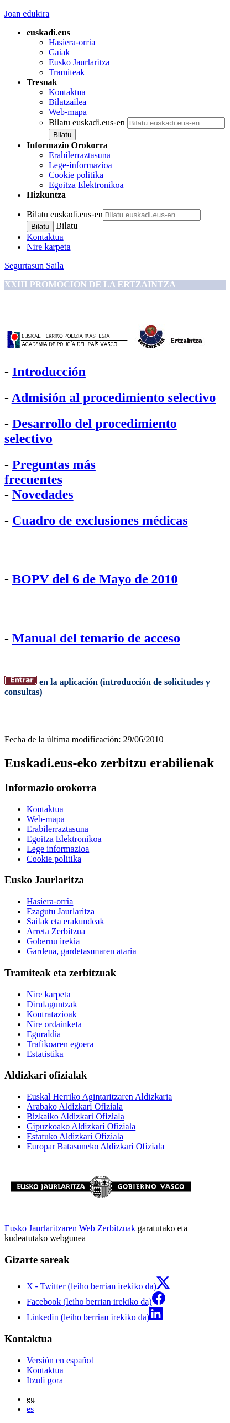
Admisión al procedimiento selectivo (114, 397)
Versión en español (60, 1360)
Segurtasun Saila (34, 265)
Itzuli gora (45, 1380)
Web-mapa (68, 112)
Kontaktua (67, 92)
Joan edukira (26, 13)
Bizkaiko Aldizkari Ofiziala (75, 1116)
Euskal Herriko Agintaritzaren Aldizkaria (99, 1096)
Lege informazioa (58, 849)
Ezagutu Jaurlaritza (61, 911)
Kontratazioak (52, 1014)
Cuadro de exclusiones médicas (100, 520)
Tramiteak (67, 72)
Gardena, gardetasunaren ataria (82, 951)
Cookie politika (76, 175)
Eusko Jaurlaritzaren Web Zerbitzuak (69, 1228)
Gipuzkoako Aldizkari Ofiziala (81, 1126)
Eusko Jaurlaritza (79, 62)
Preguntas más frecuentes (50, 471)
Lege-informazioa (80, 165)
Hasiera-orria (72, 42)
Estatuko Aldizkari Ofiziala (75, 1136)
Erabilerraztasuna (80, 155)
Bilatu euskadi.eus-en (87, 122)
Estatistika (45, 1054)
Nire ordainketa (54, 1024)
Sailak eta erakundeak (65, 921)
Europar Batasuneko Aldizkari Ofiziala (95, 1146)
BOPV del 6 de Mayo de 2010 (95, 579)
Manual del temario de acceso (96, 638)
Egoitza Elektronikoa (86, 185)
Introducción (49, 371)
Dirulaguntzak (52, 1004)
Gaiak (59, 52)
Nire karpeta (49, 247)
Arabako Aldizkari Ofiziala (75, 1106)
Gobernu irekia (53, 941)
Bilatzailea (67, 102)
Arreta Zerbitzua (56, 931)
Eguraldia (44, 1034)
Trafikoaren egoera (60, 1044)
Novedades (43, 494)
